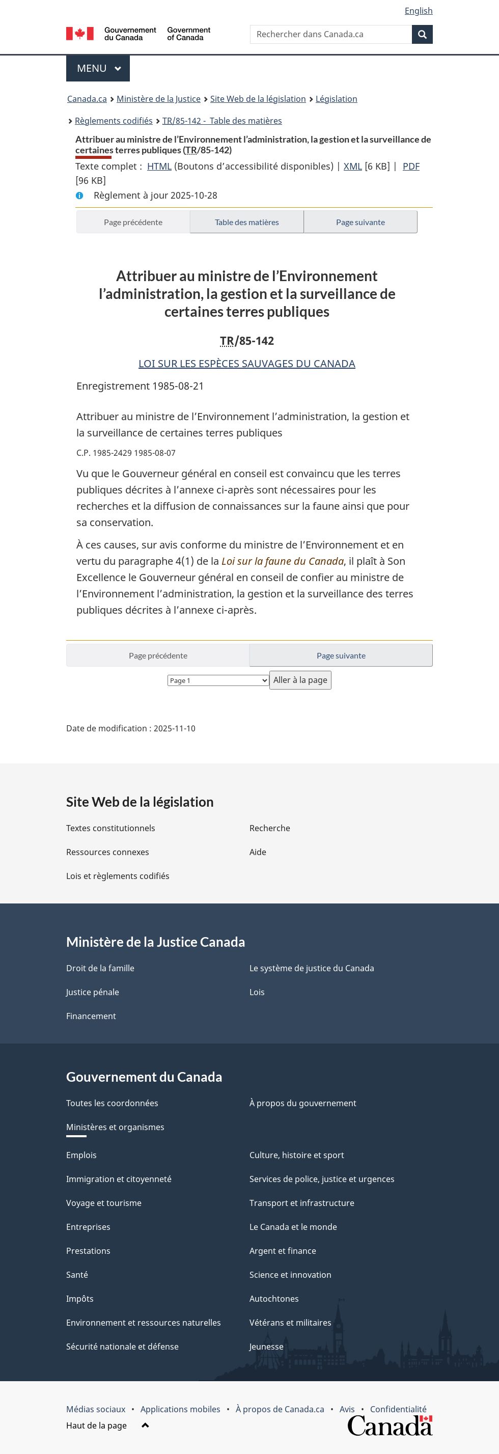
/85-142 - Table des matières (222, 120)
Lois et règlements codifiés (118, 876)
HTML (159, 166)
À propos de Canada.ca (280, 1409)
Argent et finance (283, 1250)
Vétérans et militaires (290, 1322)
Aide (258, 852)
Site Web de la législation (258, 98)
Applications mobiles (180, 1409)
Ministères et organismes (115, 1127)
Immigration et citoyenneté (119, 1179)
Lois (257, 992)
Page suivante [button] (360, 222)
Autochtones (274, 1298)
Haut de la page (108, 1425)
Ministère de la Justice (159, 98)
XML (353, 166)
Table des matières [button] (247, 222)
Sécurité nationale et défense (122, 1346)
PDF (411, 166)
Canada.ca (87, 98)
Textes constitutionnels (110, 828)
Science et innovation (290, 1274)
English (419, 10)
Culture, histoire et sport (297, 1155)
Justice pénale (92, 992)
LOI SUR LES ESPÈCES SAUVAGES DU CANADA (246, 363)
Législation (336, 98)
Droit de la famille (100, 968)
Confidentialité (398, 1409)
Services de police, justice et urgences (322, 1179)
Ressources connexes (107, 852)
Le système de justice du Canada (312, 968)
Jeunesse (267, 1346)
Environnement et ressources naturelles (143, 1322)
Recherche (270, 828)
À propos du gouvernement (303, 1103)
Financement (91, 1016)
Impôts (80, 1298)
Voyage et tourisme (104, 1203)
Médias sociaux (95, 1409)
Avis (347, 1409)
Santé (77, 1274)
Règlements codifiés (114, 120)
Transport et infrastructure (302, 1203)
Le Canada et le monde (293, 1226)
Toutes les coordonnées (112, 1103)
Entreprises (88, 1226)
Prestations (88, 1250)
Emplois (81, 1155)
